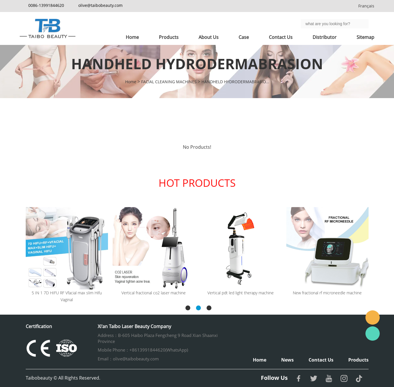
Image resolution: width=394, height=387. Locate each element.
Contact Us (281, 37)
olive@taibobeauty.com (100, 5)
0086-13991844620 (46, 5)
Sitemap (365, 37)
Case (244, 37)
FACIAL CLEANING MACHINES (169, 81)
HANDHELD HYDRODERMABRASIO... (235, 81)
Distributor (325, 37)
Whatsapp (372, 333)
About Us (209, 37)
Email (372, 317)
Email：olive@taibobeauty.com (128, 359)
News (287, 360)
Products (169, 37)
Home (132, 37)
